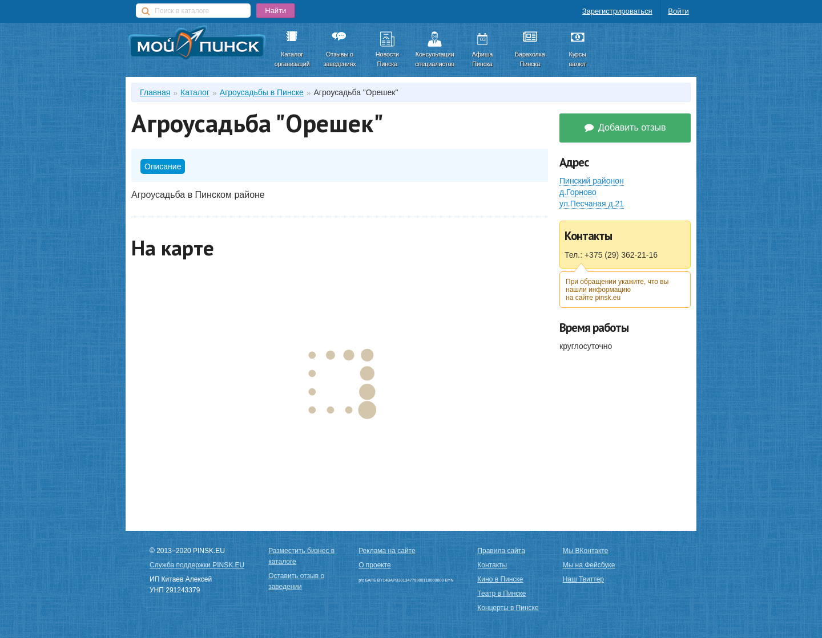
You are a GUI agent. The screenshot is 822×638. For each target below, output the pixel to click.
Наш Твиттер (583, 579)
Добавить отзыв (625, 127)
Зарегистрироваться (617, 11)
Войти (678, 11)
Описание (162, 166)
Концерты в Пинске (507, 608)
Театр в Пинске (501, 594)
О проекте (374, 565)
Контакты (492, 565)
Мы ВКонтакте (586, 551)
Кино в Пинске (500, 579)
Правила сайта (501, 551)
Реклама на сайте (387, 551)
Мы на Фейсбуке (589, 565)
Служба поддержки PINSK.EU (197, 565)
